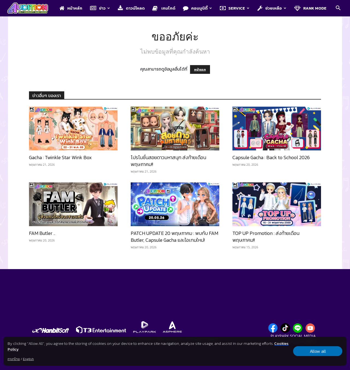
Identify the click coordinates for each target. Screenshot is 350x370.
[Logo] (30, 8)
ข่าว (100, 8)
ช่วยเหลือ (271, 8)
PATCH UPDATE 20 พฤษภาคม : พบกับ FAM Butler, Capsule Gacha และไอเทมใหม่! (174, 236)
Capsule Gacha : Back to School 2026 (271, 157)
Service (234, 8)
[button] (338, 8)
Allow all (318, 351)
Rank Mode (310, 8)
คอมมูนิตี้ (197, 8)
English (28, 359)
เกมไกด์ (163, 8)
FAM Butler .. (42, 233)
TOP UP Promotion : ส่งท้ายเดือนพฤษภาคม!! (265, 236)
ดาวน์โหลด (131, 8)
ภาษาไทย (14, 359)
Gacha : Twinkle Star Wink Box (60, 157)
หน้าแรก (200, 69)
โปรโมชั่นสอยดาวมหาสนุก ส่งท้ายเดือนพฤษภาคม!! (168, 161)
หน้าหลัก (70, 8)
